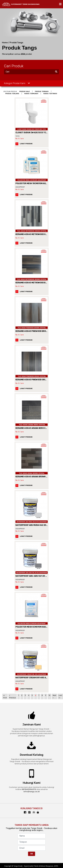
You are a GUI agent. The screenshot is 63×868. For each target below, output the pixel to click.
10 (49, 695)
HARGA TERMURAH (31, 93)
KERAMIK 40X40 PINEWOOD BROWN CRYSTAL (36, 331)
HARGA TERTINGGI (50, 93)
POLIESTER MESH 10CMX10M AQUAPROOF (35, 183)
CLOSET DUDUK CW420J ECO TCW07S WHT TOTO (38, 132)
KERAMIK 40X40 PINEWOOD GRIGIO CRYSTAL (36, 380)
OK (31, 854)
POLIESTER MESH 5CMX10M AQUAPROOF (34, 627)
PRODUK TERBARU (42, 91)
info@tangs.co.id (31, 792)
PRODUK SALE (24, 91)
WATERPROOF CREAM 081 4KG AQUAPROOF (35, 678)
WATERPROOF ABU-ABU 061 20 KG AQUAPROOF (37, 576)
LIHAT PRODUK (23, 144)
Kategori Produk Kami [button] (17, 83)
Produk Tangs (16, 42)
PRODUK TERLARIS (12, 93)
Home (5, 42)
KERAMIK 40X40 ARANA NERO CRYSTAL (34, 428)
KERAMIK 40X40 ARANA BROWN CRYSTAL (35, 477)
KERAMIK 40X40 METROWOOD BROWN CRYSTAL (37, 283)
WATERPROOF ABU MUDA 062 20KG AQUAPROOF (38, 525)
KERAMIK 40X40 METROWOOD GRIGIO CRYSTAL (37, 234)
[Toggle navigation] (60, 4)
